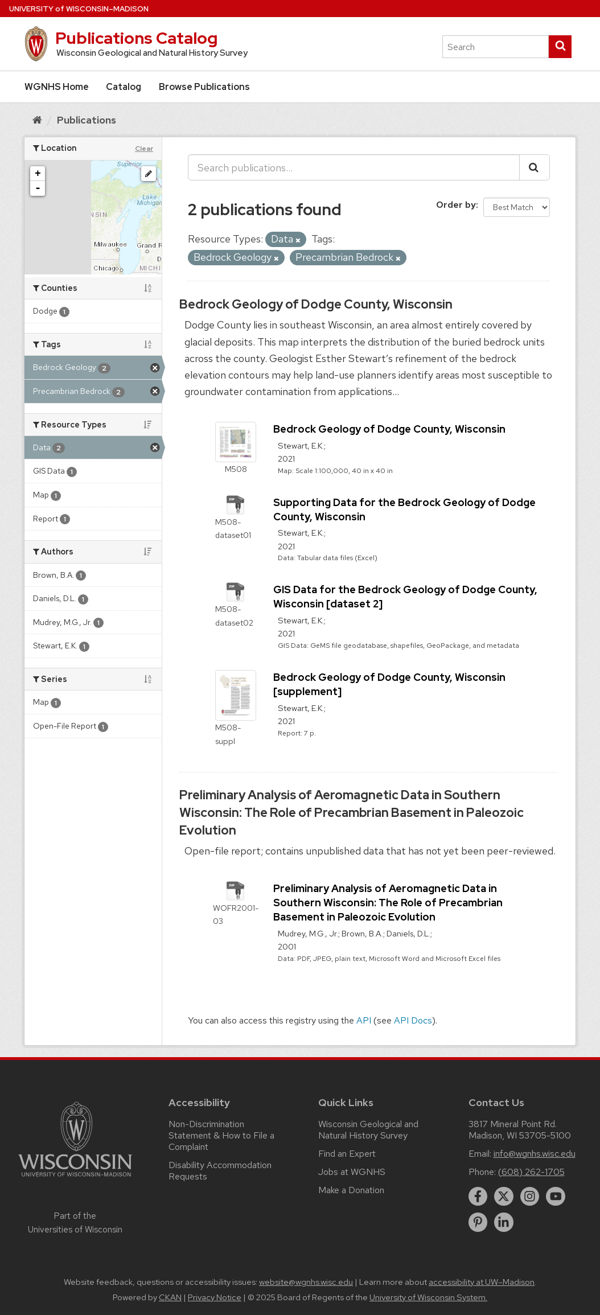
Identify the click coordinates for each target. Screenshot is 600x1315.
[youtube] (555, 1196)
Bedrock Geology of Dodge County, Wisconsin (316, 304)
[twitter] (503, 1196)
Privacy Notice (214, 1297)
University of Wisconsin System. (428, 1297)
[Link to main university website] (75, 1179)
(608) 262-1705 (531, 1172)
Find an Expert (347, 1154)
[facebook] (478, 1196)
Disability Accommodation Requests (220, 1170)
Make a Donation (351, 1190)
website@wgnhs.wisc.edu (306, 1282)
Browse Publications (204, 87)
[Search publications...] (354, 167)
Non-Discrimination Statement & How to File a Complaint (221, 1135)
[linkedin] (503, 1222)
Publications (86, 119)
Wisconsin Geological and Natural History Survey (368, 1129)
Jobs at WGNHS (351, 1172)
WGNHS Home (56, 87)
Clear (144, 148)
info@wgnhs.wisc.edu (535, 1154)
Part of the (75, 1222)
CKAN (170, 1297)
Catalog (123, 87)
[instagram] (530, 1196)
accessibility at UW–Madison (482, 1282)
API (363, 1020)
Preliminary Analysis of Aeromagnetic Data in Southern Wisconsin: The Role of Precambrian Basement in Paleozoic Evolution (351, 813)
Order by (456, 205)
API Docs (413, 1020)
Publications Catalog (136, 38)
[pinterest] (478, 1222)
